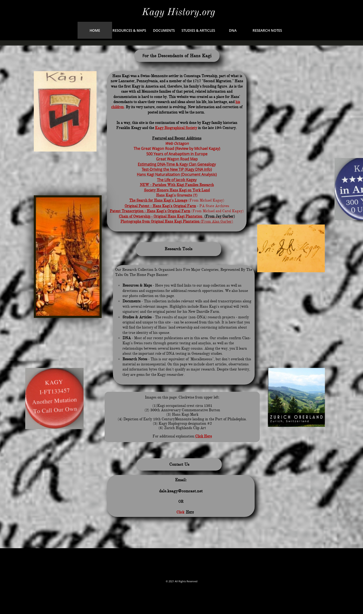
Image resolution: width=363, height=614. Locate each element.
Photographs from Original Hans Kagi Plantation (160, 221)
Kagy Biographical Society (176, 128)
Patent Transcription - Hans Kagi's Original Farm (150, 211)
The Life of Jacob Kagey (177, 179)
